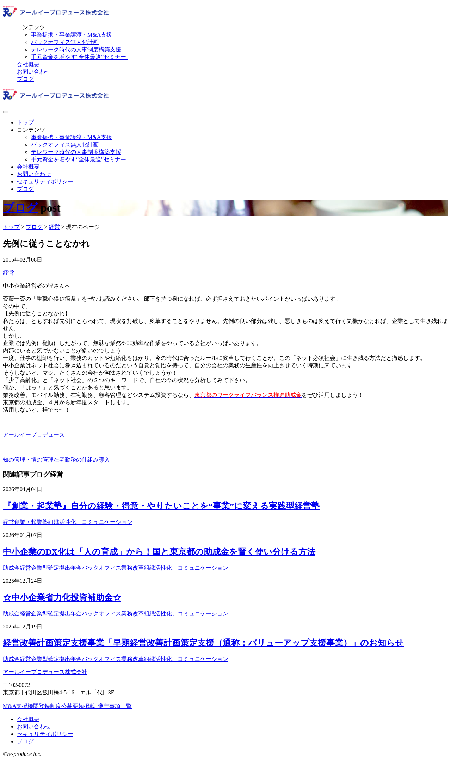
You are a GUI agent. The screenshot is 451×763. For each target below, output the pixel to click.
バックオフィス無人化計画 (65, 42)
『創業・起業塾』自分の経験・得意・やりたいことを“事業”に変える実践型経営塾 (161, 506)
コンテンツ (31, 27)
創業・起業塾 (31, 522)
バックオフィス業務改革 (113, 568)
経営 (8, 273)
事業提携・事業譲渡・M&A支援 (71, 35)
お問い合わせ (34, 72)
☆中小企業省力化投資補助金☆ (62, 597)
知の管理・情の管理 (28, 460)
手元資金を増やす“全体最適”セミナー (79, 57)
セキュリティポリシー (45, 182)
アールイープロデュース (34, 435)
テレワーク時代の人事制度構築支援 (76, 49)
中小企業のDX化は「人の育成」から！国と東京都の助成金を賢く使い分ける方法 (159, 551)
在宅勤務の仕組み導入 (82, 460)
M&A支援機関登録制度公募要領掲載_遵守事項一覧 (67, 706)
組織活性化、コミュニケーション (90, 522)
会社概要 (28, 64)
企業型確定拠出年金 (56, 568)
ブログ (25, 79)
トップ (25, 122)
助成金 (11, 568)
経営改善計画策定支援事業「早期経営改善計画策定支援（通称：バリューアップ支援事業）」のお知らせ (203, 643)
